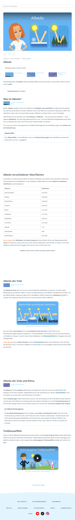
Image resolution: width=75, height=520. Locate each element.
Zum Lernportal (20, 501)
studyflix (39, 2)
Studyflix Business (64, 508)
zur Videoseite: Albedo (37, 485)
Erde (35, 295)
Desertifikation (61, 393)
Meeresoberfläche (50, 336)
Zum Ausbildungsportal (38, 501)
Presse (29, 513)
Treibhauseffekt (26, 58)
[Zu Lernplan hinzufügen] (5, 54)
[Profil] (72, 2)
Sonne (5, 243)
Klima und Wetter (15, 58)
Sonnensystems (39, 342)
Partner (51, 508)
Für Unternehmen (37, 508)
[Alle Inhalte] (2, 2)
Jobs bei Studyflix (21, 508)
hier (4, 443)
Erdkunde (6, 58)
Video (10, 84)
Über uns (8, 508)
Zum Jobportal (55, 501)
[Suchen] (71, 6)
